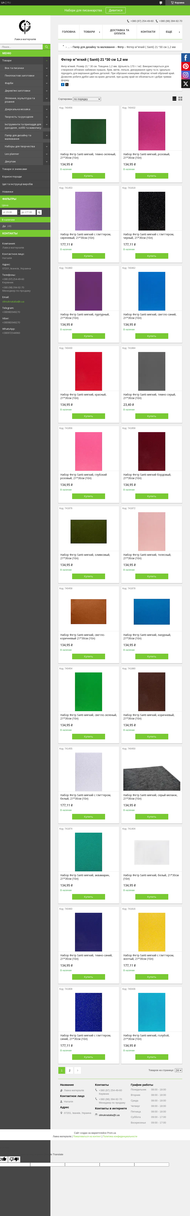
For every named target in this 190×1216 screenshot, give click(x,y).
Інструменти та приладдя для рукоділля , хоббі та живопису (23, 125)
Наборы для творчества (20, 146)
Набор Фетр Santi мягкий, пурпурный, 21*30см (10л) (85, 316)
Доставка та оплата (119, 32)
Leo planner (12, 154)
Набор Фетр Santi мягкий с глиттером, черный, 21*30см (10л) (148, 236)
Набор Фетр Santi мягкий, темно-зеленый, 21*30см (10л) (88, 155)
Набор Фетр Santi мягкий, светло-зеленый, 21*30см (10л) (88, 716)
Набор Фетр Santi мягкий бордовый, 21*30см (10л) (147, 476)
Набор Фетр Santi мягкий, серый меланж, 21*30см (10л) (150, 796)
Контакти (148, 31)
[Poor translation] (14, 1159)
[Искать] (46, 47)
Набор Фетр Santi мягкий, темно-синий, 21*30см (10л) (86, 957)
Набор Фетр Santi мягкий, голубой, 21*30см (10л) (146, 1037)
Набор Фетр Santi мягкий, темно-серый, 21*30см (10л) (149, 396)
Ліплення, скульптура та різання (20, 99)
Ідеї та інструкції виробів (17, 184)
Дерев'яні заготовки (17, 90)
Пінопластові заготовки (19, 75)
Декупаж (10, 161)
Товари (6, 60)
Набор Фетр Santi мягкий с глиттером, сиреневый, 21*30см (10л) (85, 236)
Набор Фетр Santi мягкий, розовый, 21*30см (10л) (146, 155)
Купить (88, 175)
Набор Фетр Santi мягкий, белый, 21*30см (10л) (151, 876)
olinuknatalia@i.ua (13, 301)
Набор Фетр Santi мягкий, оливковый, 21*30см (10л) (85, 556)
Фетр (120, 47)
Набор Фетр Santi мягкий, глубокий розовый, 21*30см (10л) (83, 476)
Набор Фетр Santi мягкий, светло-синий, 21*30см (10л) (149, 316)
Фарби (9, 83)
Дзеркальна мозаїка (17, 109)
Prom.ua (111, 1133)
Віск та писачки (14, 68)
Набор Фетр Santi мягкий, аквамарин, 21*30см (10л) (85, 876)
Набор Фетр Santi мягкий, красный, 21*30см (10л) (83, 396)
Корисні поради (12, 176)
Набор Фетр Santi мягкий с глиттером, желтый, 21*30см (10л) (148, 957)
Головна (68, 31)
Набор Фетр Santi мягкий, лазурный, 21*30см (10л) (147, 636)
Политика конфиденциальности (120, 1136)
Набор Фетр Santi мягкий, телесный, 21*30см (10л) (147, 556)
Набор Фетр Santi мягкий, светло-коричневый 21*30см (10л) (82, 636)
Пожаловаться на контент (87, 1136)
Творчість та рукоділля (19, 116)
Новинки (7, 191)
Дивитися (115, 10)
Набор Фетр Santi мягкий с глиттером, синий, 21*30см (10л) (85, 1037)
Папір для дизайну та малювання (18, 137)
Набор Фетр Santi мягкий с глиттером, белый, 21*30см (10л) (85, 796)
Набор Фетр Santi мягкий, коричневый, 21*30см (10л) (148, 716)
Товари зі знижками (14, 169)
